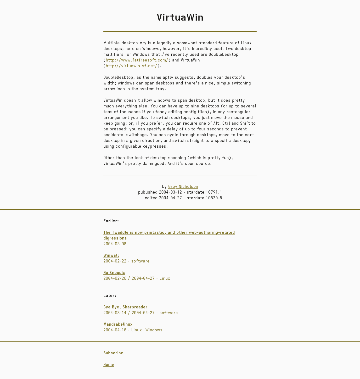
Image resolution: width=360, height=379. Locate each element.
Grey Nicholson (183, 186)
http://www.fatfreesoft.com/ (137, 60)
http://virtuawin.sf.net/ (131, 66)
